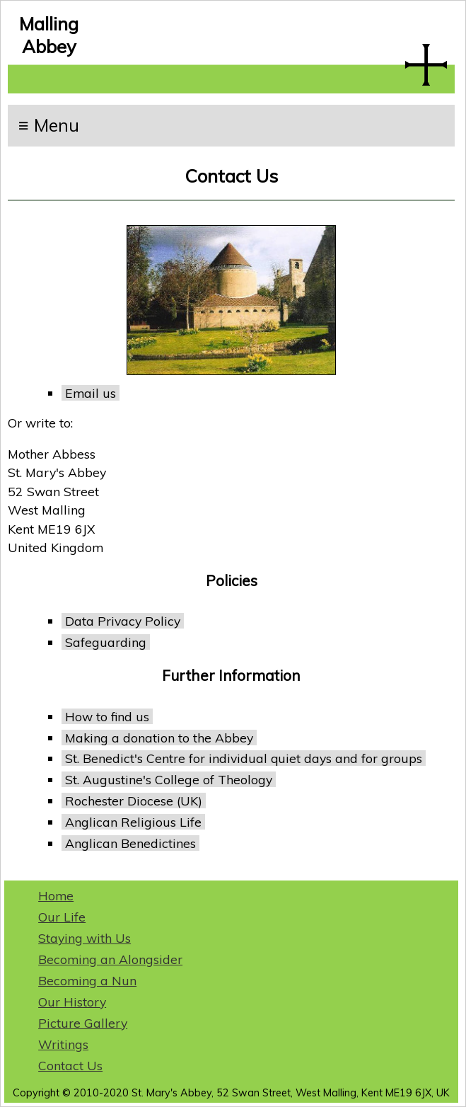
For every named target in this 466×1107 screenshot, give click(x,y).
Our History (72, 1001)
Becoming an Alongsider (110, 959)
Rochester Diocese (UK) (133, 800)
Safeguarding (105, 642)
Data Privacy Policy (122, 621)
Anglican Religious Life (133, 822)
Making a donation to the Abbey (159, 737)
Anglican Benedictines (130, 843)
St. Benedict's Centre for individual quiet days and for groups (243, 758)
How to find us (107, 716)
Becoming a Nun (87, 980)
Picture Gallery (82, 1023)
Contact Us (70, 1065)
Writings (63, 1044)
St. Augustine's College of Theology (168, 779)
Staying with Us (84, 938)
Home (56, 895)
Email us (90, 393)
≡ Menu (48, 125)
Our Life (62, 916)
